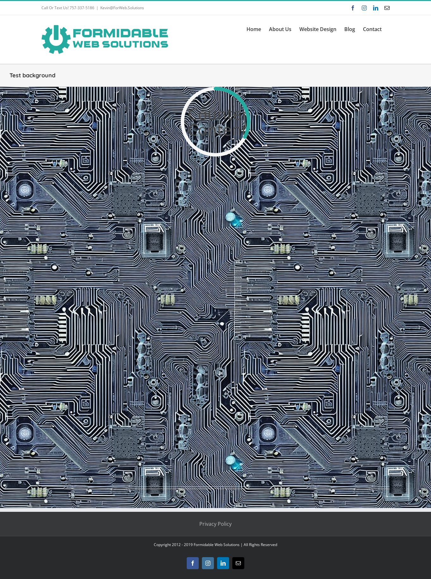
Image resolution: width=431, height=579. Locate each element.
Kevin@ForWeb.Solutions (122, 7)
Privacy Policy (215, 523)
